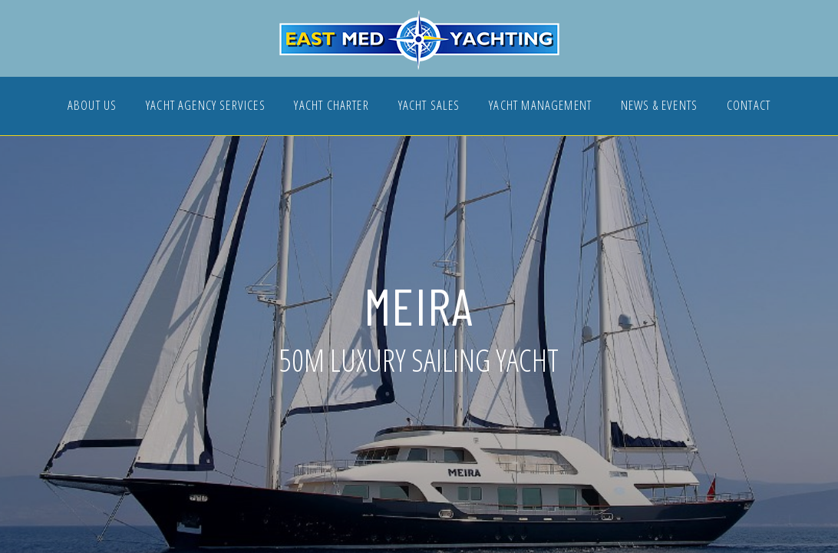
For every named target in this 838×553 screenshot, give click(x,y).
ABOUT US (92, 106)
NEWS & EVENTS (659, 106)
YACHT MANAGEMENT (540, 106)
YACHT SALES (429, 106)
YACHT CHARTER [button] (331, 106)
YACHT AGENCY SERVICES (206, 106)
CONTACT (748, 106)
